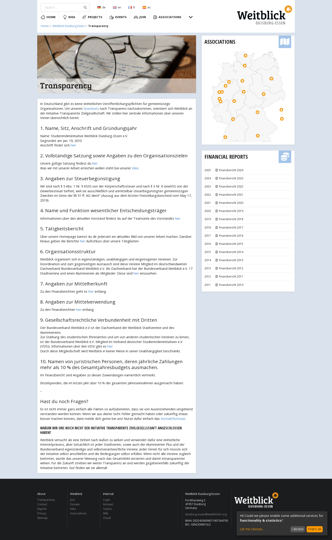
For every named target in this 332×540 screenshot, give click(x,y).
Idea (69, 17)
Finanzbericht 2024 (229, 170)
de (101, 7)
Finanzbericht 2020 (229, 203)
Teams (107, 509)
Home (48, 17)
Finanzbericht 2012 (229, 268)
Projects (92, 17)
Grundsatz (91, 108)
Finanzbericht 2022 (229, 186)
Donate (75, 504)
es (146, 7)
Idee (135, 168)
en (117, 7)
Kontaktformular (173, 418)
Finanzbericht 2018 (229, 219)
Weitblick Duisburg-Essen (68, 26)
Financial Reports (226, 156)
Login (106, 500)
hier (73, 145)
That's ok (314, 529)
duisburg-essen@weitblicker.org (206, 514)
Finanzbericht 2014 (229, 252)
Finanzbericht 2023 (229, 178)
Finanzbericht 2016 (229, 236)
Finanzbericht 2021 (229, 195)
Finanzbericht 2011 (229, 276)
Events (118, 17)
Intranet (108, 504)
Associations (167, 17)
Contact (42, 504)
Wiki (105, 513)
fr (131, 7)
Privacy (41, 513)
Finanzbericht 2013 (229, 260)
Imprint (42, 509)
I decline (298, 529)
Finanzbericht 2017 (229, 227)
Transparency (46, 500)
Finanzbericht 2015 (229, 244)
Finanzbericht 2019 (229, 211)
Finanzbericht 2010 (229, 285)
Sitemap (42, 518)
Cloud (107, 518)
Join (140, 17)
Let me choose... (252, 529)
